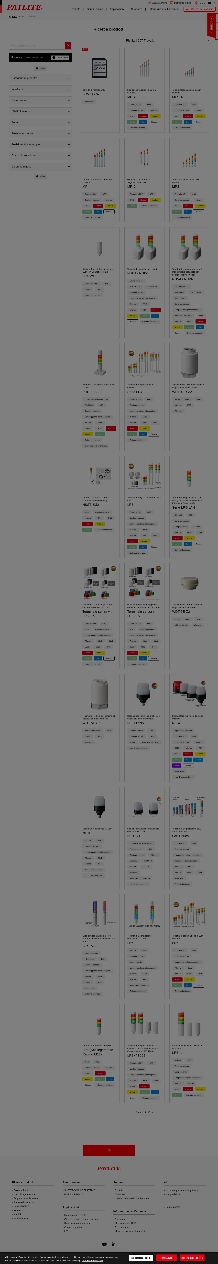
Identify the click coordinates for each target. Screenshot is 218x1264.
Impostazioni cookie (141, 1259)
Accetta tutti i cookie (192, 1259)
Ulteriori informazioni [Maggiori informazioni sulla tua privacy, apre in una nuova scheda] (92, 1262)
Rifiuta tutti (166, 1259)
